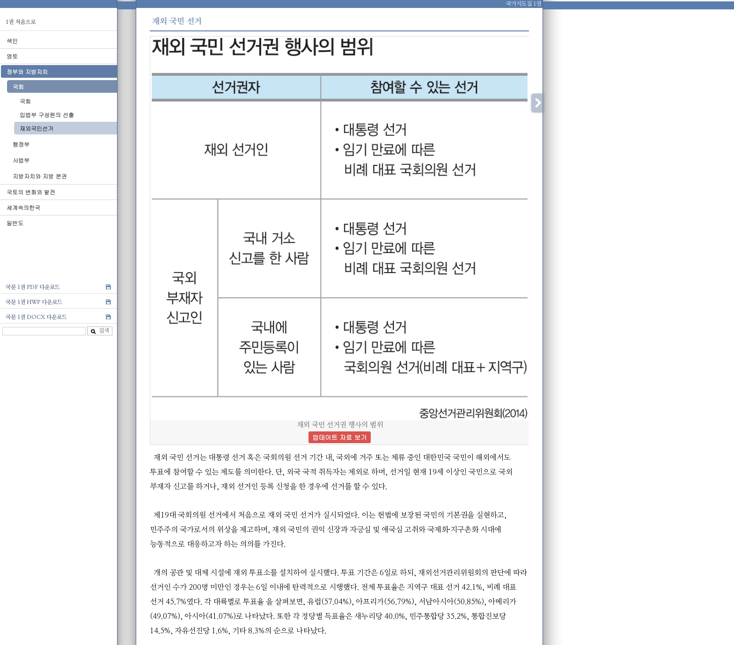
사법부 (21, 160)
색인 (12, 40)
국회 (18, 86)
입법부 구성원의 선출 (47, 115)
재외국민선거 (36, 128)
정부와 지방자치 (27, 71)
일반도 (15, 223)
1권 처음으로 (21, 22)
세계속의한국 (23, 207)
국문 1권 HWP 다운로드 (34, 302)
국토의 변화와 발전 (31, 192)
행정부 (21, 144)
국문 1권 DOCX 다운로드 (36, 317)
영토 (12, 56)
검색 (99, 331)
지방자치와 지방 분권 (40, 176)
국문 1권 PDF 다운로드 (33, 287)
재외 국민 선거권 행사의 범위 (339, 431)
